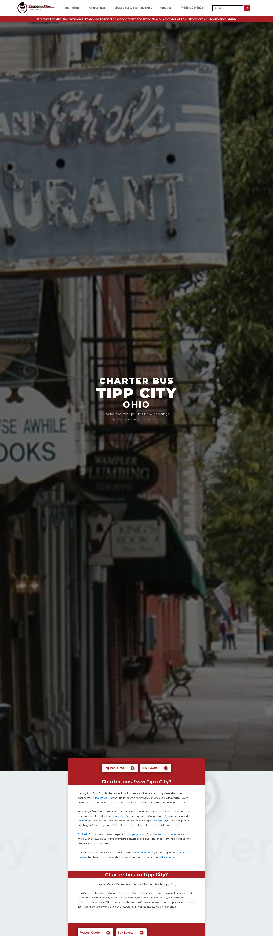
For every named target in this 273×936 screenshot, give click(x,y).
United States (99, 797)
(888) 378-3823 (141, 852)
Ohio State (120, 825)
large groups (136, 834)
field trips (162, 834)
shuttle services (176, 834)
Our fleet (82, 834)
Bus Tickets (72, 8)
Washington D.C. (164, 811)
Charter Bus (97, 8)
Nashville (83, 820)
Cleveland (94, 802)
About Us (165, 8)
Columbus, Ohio (116, 802)
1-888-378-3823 (192, 8)
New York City (122, 816)
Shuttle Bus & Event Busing (132, 8)
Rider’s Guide (166, 857)
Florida (134, 820)
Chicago (157, 820)
